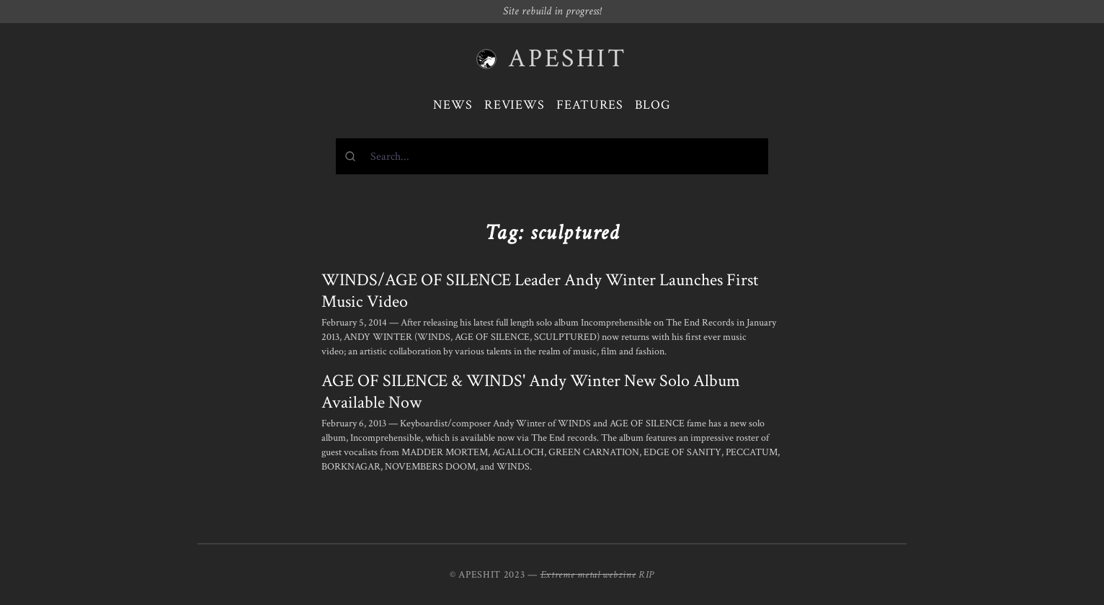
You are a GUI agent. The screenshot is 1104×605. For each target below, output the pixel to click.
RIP (646, 574)
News (453, 105)
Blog (653, 105)
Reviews (514, 105)
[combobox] (552, 156)
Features (589, 105)
